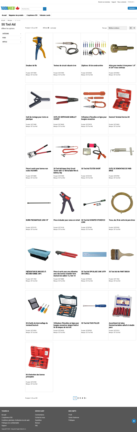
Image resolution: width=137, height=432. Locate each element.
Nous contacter (122, 2)
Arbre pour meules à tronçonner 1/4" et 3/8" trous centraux (122, 66)
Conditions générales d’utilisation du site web (16, 420)
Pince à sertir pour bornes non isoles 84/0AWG (37, 170)
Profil (70, 415)
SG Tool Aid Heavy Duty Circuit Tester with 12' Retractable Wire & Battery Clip (66, 171)
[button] (131, 2)
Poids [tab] (4, 38)
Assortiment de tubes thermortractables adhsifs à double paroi (121, 325)
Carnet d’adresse (73, 417)
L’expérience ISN (7, 417)
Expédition (38, 420)
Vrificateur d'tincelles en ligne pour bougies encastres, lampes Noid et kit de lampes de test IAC (66, 325)
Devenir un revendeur (104, 2)
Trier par (104, 28)
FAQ (36, 426)
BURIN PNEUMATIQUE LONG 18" (37, 220)
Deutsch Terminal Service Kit (119, 117)
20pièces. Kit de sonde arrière (92, 65)
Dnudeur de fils (31, 65)
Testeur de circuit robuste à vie (65, 65)
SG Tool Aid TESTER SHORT (91, 169)
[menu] (68, 15)
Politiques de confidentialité (10, 423)
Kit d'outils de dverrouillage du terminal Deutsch (37, 324)
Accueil (3, 20)
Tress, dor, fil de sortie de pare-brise (122, 220)
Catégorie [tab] (5, 33)
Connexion (132, 8)
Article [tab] (4, 42)
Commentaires (39, 415)
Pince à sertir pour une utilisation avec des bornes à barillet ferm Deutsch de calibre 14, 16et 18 (66, 274)
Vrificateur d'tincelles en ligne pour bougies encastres (94, 118)
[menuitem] (4, 15)
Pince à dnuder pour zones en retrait (67, 220)
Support (114, 2)
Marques (10, 20)
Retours (37, 423)
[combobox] (34, 8)
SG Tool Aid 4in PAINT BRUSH (119, 272)
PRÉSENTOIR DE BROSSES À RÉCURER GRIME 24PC (36, 273)
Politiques (71, 420)
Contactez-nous (40, 417)
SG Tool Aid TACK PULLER (90, 323)
